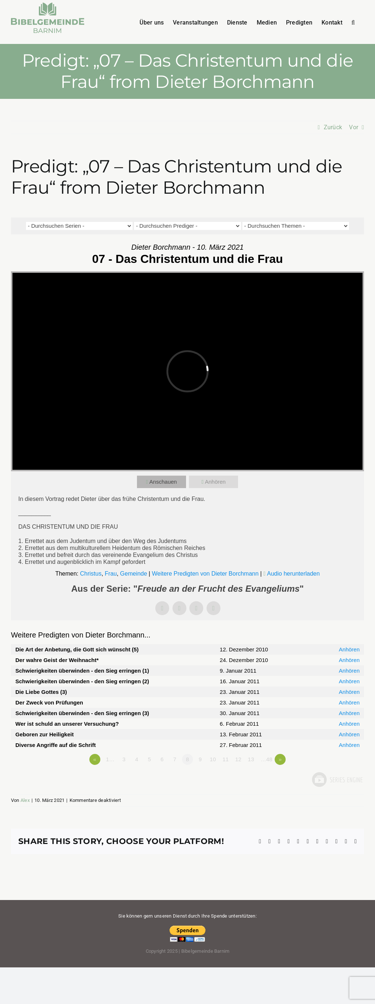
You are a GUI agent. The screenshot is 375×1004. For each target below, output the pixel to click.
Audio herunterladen (293, 573)
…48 (266, 759)
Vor (353, 127)
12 (238, 759)
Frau (111, 573)
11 (225, 759)
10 (213, 759)
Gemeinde (133, 573)
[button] (353, 22)
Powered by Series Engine (337, 779)
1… (110, 759)
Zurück (333, 127)
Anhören (215, 482)
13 (251, 759)
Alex (25, 800)
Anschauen (163, 482)
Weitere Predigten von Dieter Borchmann (205, 573)
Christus (90, 573)
